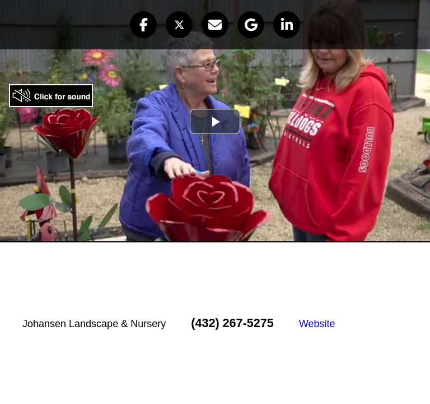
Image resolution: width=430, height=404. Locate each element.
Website (317, 323)
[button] (143, 24)
